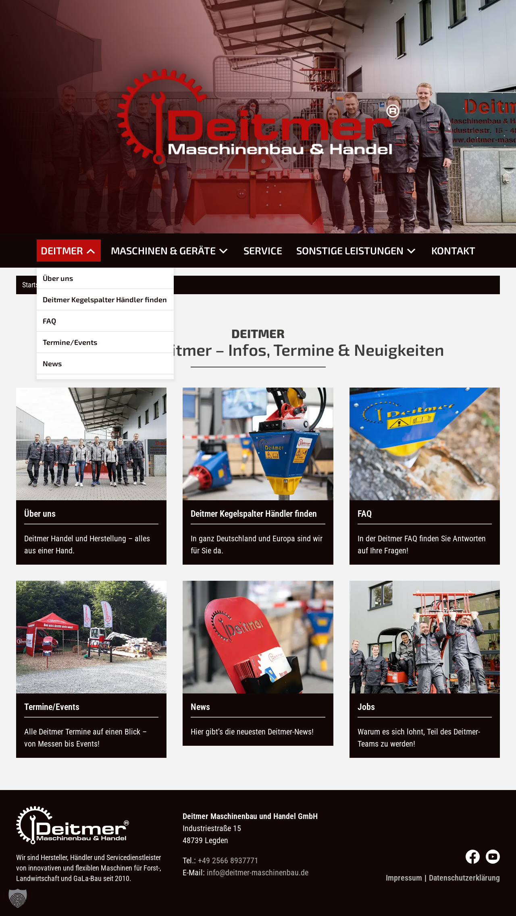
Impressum (404, 878)
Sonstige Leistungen (356, 250)
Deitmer (69, 250)
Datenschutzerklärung (464, 878)
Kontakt (453, 250)
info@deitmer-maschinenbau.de (257, 872)
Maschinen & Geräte (170, 250)
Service (262, 250)
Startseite (35, 285)
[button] (17, 898)
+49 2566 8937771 (228, 860)
